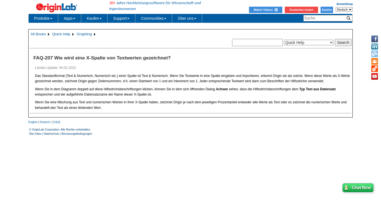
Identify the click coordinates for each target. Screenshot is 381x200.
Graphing (84, 34)
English (32, 122)
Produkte (43, 18)
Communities (153, 18)
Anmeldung (344, 4)
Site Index (35, 133)
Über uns (187, 18)
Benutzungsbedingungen (76, 133)
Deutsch (45, 122)
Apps (69, 18)
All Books (38, 34)
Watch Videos (265, 9)
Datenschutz (51, 133)
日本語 (56, 122)
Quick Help (61, 34)
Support (121, 18)
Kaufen (327, 9)
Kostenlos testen (301, 9)
